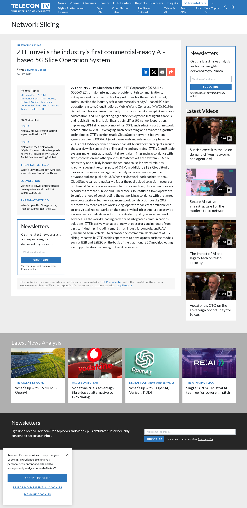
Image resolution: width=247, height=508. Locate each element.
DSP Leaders (122, 3)
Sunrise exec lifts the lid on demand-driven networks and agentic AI (211, 154)
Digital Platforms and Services (71, 10)
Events (104, 3)
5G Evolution (28, 94)
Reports (141, 3)
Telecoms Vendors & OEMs (36, 103)
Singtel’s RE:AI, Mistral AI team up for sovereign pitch (208, 390)
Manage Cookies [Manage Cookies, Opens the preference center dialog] (37, 494)
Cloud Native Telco (120, 10)
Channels (89, 3)
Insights (172, 3)
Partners (156, 3)
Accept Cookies (37, 478)
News (62, 3)
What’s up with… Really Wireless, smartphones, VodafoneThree (41, 171)
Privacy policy (28, 269)
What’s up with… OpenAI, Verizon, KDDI (149, 390)
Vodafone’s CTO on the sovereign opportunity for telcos (210, 309)
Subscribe (41, 260)
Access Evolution (85, 382)
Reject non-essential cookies (37, 487)
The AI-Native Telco (35, 164)
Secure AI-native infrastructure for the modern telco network (208, 206)
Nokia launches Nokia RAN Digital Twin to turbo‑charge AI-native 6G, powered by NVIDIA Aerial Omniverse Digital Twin (40, 152)
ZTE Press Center (35, 69)
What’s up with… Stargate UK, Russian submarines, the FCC (39, 206)
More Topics (211, 10)
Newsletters (195, 3)
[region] (37, 476)
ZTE (42, 108)
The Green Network (144, 10)
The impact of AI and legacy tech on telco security (206, 258)
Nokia (25, 126)
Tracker (33, 108)
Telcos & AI (169, 10)
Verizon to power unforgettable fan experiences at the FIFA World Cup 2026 (40, 189)
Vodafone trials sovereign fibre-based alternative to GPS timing (93, 392)
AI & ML (42, 94)
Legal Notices (124, 285)
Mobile (51, 98)
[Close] (67, 455)
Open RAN (100, 10)
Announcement (30, 98)
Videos (74, 3)
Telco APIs (183, 10)
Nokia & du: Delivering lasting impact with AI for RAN (39, 132)
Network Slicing (35, 24)
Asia (198, 8)
